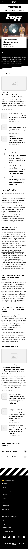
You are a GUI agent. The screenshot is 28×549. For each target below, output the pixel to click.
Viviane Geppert (19, 252)
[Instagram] (4, 537)
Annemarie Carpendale (7, 252)
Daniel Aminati (5, 254)
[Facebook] (14, 537)
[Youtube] (23, 537)
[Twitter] (19, 537)
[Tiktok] (9, 537)
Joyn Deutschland (9, 480)
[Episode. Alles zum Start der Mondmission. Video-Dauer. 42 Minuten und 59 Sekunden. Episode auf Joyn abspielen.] (14, 42)
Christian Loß (14, 255)
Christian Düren (14, 254)
